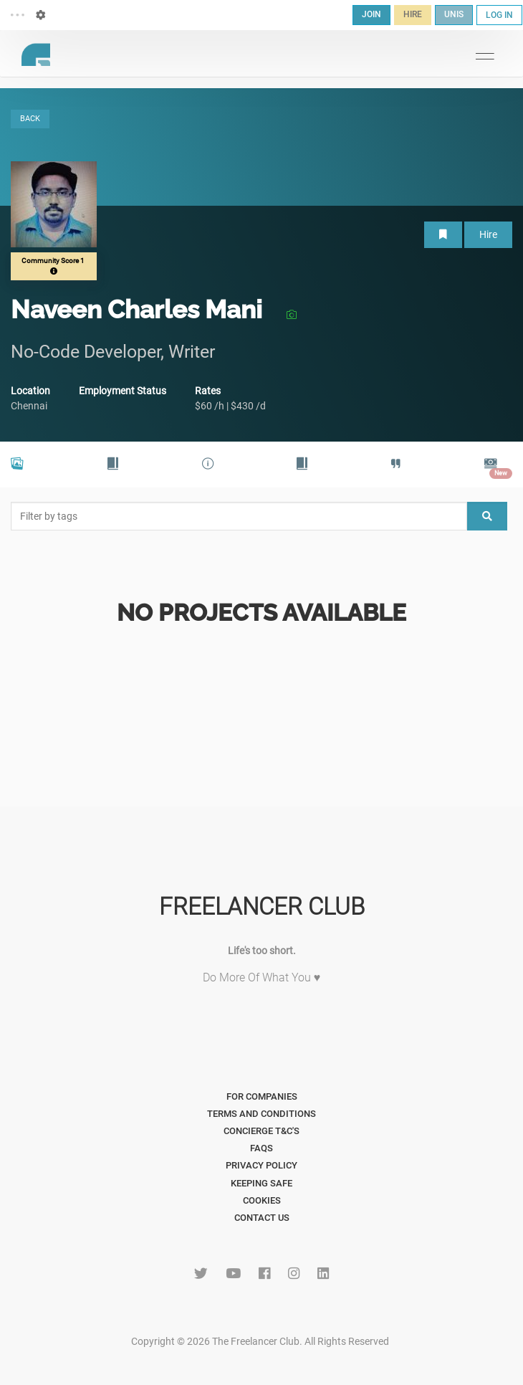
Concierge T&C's (261, 1130)
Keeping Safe (261, 1183)
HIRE (412, 14)
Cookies (262, 1200)
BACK (30, 118)
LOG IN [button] (499, 15)
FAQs (261, 1148)
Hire (488, 234)
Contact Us (261, 1217)
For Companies (261, 1096)
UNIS (454, 14)
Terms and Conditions (261, 1113)
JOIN (371, 14)
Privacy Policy (261, 1165)
